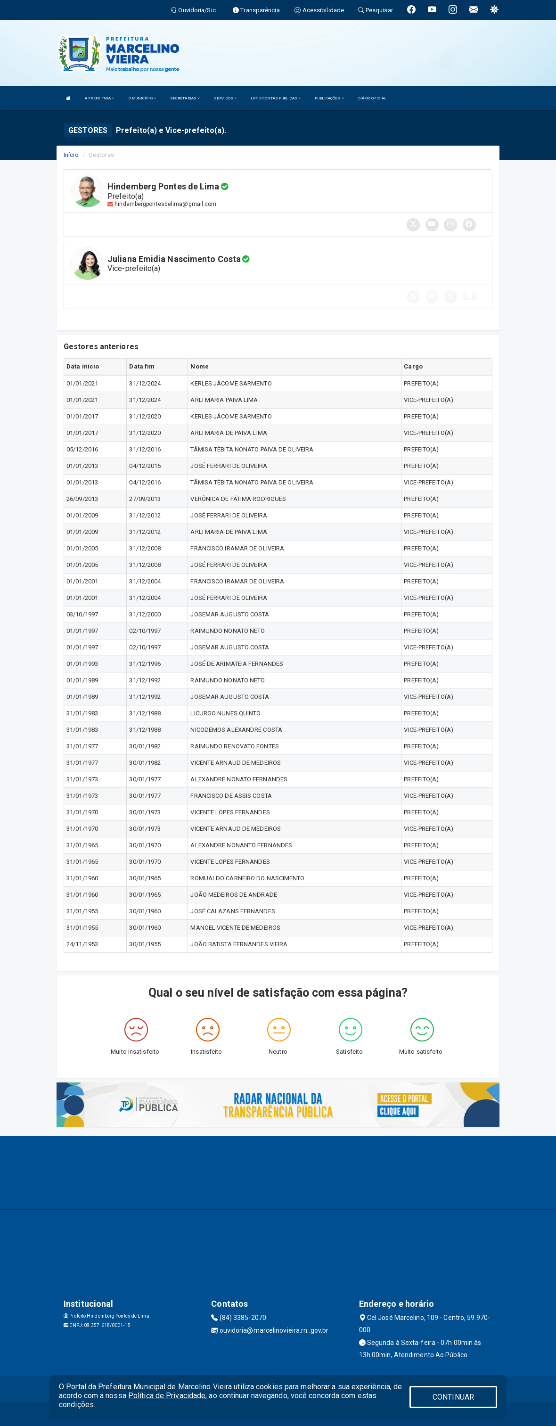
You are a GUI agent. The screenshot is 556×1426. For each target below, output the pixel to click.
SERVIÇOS (225, 98)
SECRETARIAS (185, 98)
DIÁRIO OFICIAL (372, 98)
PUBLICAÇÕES (329, 98)
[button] (469, 296)
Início (71, 154)
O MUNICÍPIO (142, 98)
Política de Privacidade (166, 1395)
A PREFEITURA (99, 98)
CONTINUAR (453, 1397)
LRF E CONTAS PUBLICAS (276, 98)
